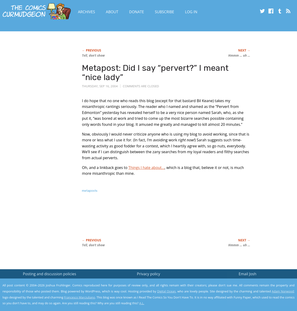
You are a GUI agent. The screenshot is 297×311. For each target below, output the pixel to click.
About (112, 11)
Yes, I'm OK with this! (257, 293)
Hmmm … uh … (239, 55)
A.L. (141, 303)
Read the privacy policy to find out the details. (255, 282)
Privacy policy (148, 273)
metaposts (89, 190)
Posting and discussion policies (49, 273)
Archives (86, 11)
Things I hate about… (146, 167)
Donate (136, 11)
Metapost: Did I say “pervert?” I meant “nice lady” (155, 72)
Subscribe (164, 11)
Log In (191, 11)
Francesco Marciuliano (79, 297)
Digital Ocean (166, 291)
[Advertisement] (166, 220)
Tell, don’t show (93, 55)
